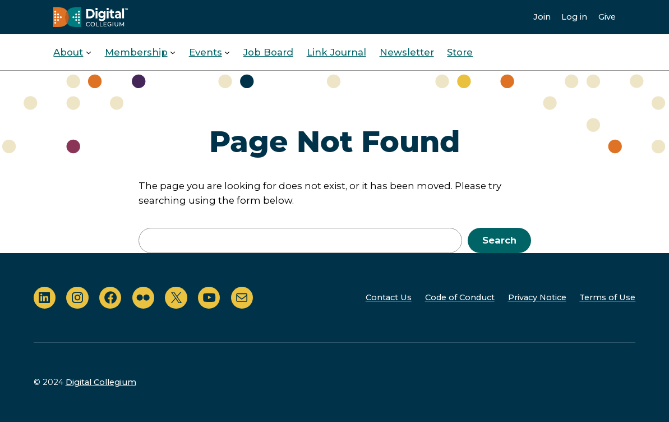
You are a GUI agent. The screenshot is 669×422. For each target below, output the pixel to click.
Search (499, 240)
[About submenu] (88, 52)
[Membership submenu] (173, 52)
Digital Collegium (101, 382)
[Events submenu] (227, 52)
